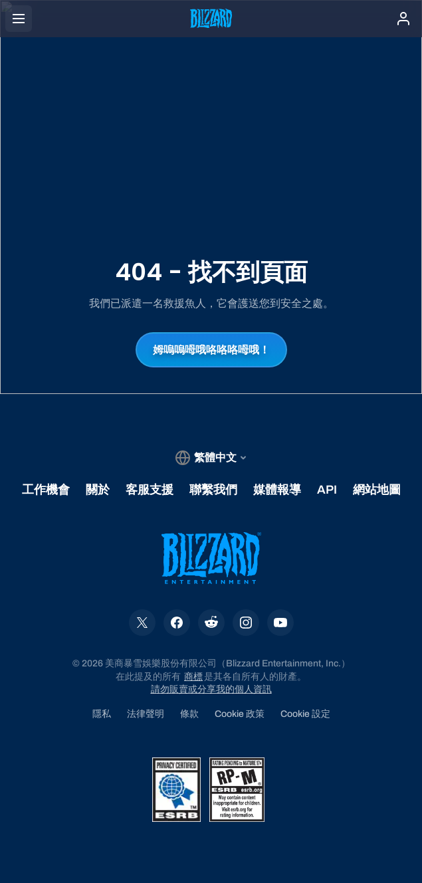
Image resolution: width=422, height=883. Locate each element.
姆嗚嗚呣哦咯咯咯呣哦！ (211, 349)
